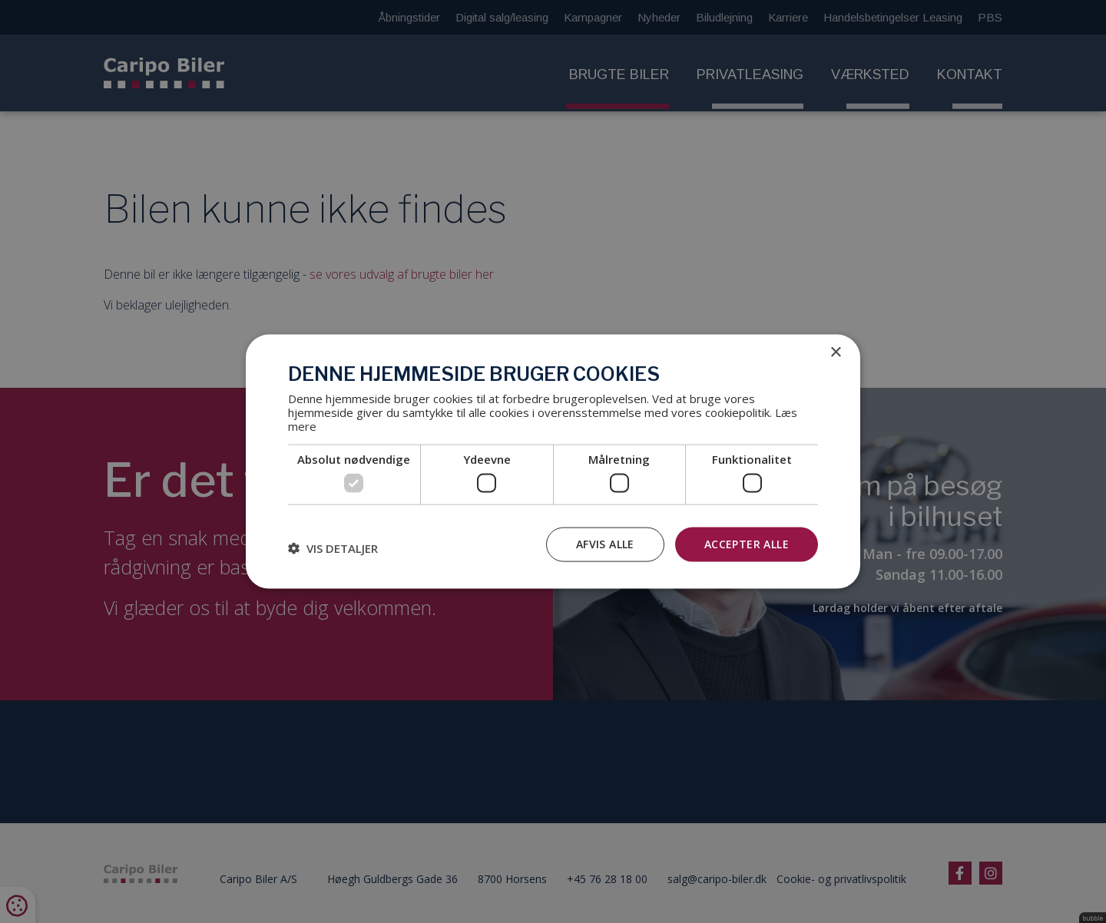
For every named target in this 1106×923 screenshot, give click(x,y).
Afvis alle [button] (605, 544)
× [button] (835, 353)
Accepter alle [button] (746, 544)
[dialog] (553, 462)
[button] (333, 548)
